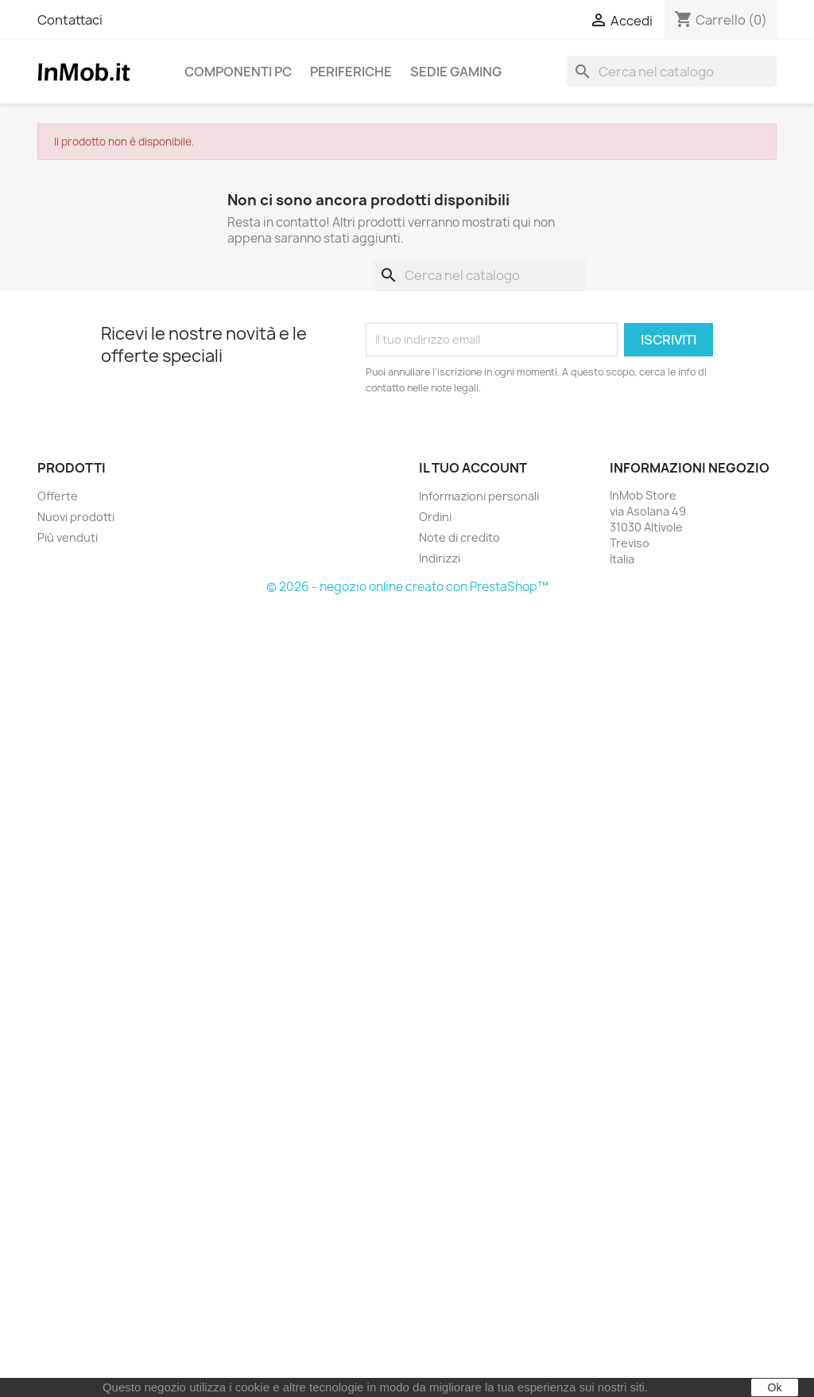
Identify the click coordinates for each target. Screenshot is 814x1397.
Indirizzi (439, 558)
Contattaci (70, 20)
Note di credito (459, 537)
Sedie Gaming (456, 71)
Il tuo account (473, 468)
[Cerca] (672, 72)
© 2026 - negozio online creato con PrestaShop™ (407, 586)
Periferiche (351, 71)
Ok (775, 1387)
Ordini (435, 516)
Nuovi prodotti (75, 516)
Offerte (57, 496)
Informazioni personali (479, 496)
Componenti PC (238, 71)
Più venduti (67, 537)
